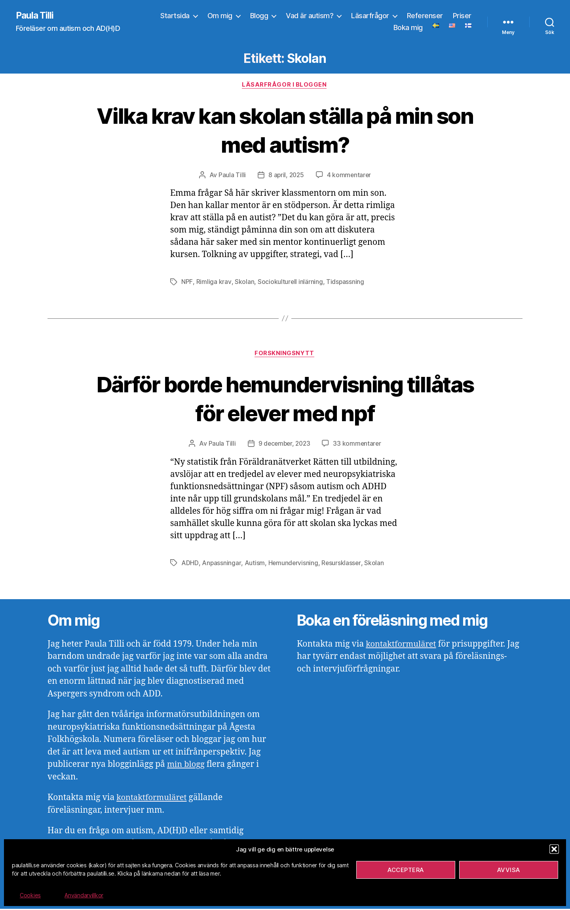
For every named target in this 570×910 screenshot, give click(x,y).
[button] (554, 849)
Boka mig (408, 28)
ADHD (189, 564)
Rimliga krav (213, 283)
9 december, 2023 (283, 445)
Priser (462, 16)
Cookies (30, 895)
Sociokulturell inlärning (290, 283)
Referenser (425, 16)
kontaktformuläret (153, 798)
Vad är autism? (309, 16)
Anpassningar (221, 564)
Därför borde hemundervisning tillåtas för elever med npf (285, 399)
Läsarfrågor (370, 16)
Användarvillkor (84, 895)
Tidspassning (345, 283)
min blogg (186, 765)
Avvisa (508, 870)
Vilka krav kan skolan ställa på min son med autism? (285, 130)
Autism (254, 564)
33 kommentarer (358, 445)
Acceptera (406, 870)
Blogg (259, 16)
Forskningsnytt (285, 354)
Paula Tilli (35, 16)
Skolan (243, 283)
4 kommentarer (349, 176)
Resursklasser (342, 564)
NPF (186, 283)
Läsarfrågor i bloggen (285, 85)
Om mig (219, 16)
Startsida (175, 16)
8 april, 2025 (285, 176)
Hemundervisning (293, 564)
